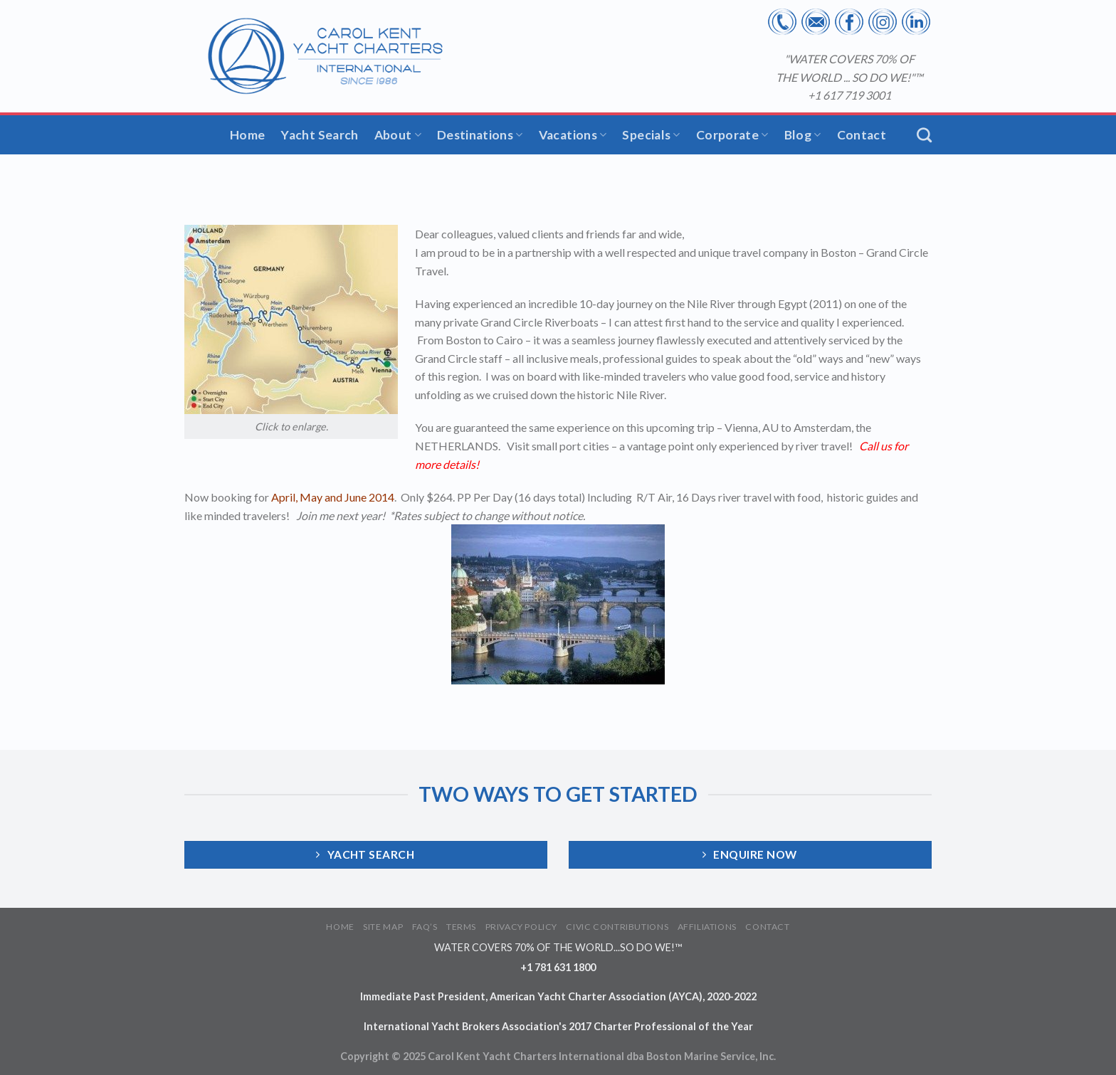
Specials (651, 134)
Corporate (732, 134)
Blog (802, 134)
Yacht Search (319, 134)
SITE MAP (383, 926)
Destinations (480, 134)
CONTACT (767, 926)
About (397, 134)
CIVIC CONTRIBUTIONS (617, 926)
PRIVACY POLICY (521, 926)
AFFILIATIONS (707, 926)
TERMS (461, 926)
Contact (861, 134)
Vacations (573, 134)
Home (247, 134)
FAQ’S (425, 926)
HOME (340, 926)
